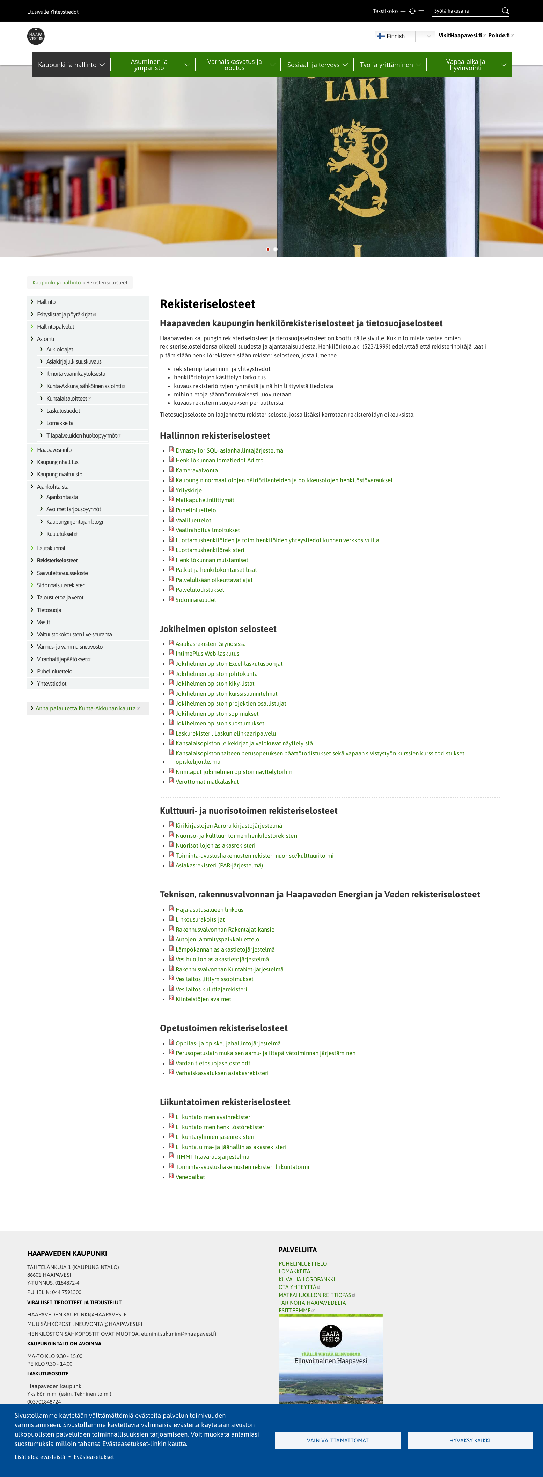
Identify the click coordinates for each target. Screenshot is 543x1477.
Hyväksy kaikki (470, 1440)
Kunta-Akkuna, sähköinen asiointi (86, 385)
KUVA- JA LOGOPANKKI (307, 1279)
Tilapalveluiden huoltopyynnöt (84, 435)
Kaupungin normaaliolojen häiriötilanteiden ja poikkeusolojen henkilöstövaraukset (284, 480)
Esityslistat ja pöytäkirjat (67, 314)
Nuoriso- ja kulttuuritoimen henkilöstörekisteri (237, 835)
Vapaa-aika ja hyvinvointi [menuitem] (465, 64)
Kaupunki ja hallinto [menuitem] (67, 64)
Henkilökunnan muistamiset (212, 560)
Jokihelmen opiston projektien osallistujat (231, 703)
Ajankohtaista (52, 486)
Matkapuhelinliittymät (205, 500)
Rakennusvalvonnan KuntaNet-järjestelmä (230, 969)
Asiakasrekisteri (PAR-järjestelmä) (219, 865)
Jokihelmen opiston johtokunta (217, 673)
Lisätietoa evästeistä (40, 1457)
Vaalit (43, 622)
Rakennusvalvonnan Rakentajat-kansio (225, 929)
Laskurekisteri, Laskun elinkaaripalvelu (226, 733)
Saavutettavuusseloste (62, 572)
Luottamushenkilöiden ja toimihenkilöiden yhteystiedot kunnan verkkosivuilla (277, 540)
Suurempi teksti (403, 11)
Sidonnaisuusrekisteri (61, 585)
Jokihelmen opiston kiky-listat (215, 683)
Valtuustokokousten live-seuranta (74, 634)
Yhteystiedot (64, 12)
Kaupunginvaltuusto (59, 474)
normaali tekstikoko (412, 11)
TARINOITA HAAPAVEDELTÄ (312, 1302)
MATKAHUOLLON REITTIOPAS (317, 1295)
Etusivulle (38, 12)
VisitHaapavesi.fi (463, 35)
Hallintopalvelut (55, 326)
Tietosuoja (49, 609)
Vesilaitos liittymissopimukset (215, 979)
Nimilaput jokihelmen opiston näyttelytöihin (234, 771)
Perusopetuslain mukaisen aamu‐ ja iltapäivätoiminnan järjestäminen (265, 1053)
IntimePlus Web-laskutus (207, 653)
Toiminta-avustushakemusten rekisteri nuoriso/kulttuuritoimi (255, 855)
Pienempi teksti (422, 11)
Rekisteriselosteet (57, 560)
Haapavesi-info (54, 449)
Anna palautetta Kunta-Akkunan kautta (88, 708)
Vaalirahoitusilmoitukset (208, 530)
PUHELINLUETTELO (303, 1263)
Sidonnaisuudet (196, 599)
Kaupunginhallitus (57, 461)
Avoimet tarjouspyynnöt (73, 509)
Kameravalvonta (197, 470)
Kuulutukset (62, 533)
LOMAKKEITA (294, 1271)
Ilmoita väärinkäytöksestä (75, 373)
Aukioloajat (59, 349)
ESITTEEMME (297, 1310)
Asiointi (45, 338)
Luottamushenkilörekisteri (210, 549)
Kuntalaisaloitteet (69, 398)
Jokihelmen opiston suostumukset (220, 723)
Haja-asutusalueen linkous (209, 909)
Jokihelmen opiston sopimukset (217, 713)
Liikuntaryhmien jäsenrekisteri (215, 1136)
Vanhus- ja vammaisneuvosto (70, 646)
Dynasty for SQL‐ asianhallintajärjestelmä (229, 450)
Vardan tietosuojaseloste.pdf (213, 1063)
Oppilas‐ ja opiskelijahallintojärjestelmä (228, 1043)
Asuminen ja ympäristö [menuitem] (149, 64)
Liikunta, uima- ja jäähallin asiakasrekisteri (231, 1146)
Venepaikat (190, 1176)
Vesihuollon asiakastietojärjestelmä (222, 959)
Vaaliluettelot (193, 520)
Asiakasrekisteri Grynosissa (211, 643)
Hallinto (46, 301)
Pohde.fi (501, 35)
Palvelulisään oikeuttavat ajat (214, 579)
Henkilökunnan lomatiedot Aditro (220, 460)
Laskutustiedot (63, 410)
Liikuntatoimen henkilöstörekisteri (221, 1127)
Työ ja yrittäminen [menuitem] (386, 64)
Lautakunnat (51, 548)
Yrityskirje (189, 490)
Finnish (391, 36)
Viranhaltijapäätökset (64, 659)
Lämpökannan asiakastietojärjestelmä (225, 949)
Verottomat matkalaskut (207, 781)
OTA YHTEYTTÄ (300, 1287)
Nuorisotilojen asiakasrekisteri (216, 845)
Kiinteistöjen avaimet (203, 998)
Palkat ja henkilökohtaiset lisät (216, 569)
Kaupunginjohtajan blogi (74, 521)
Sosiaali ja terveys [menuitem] (313, 64)
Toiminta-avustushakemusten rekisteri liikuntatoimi (242, 1166)
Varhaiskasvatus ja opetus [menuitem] (234, 64)
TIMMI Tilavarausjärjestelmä (212, 1156)
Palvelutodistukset (200, 589)
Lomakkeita (59, 422)
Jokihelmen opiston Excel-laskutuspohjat (229, 663)
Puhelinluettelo (54, 671)
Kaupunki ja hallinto (56, 282)
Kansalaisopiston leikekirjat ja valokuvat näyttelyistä (244, 743)
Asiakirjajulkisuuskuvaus (73, 361)
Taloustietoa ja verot (60, 597)
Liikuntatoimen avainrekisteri (214, 1116)
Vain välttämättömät (338, 1440)
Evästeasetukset (94, 1457)
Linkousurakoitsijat (200, 919)
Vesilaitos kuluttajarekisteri (211, 989)
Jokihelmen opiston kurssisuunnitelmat (227, 693)
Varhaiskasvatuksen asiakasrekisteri (222, 1072)
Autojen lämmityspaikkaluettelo (217, 939)
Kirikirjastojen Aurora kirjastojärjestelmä (229, 825)
